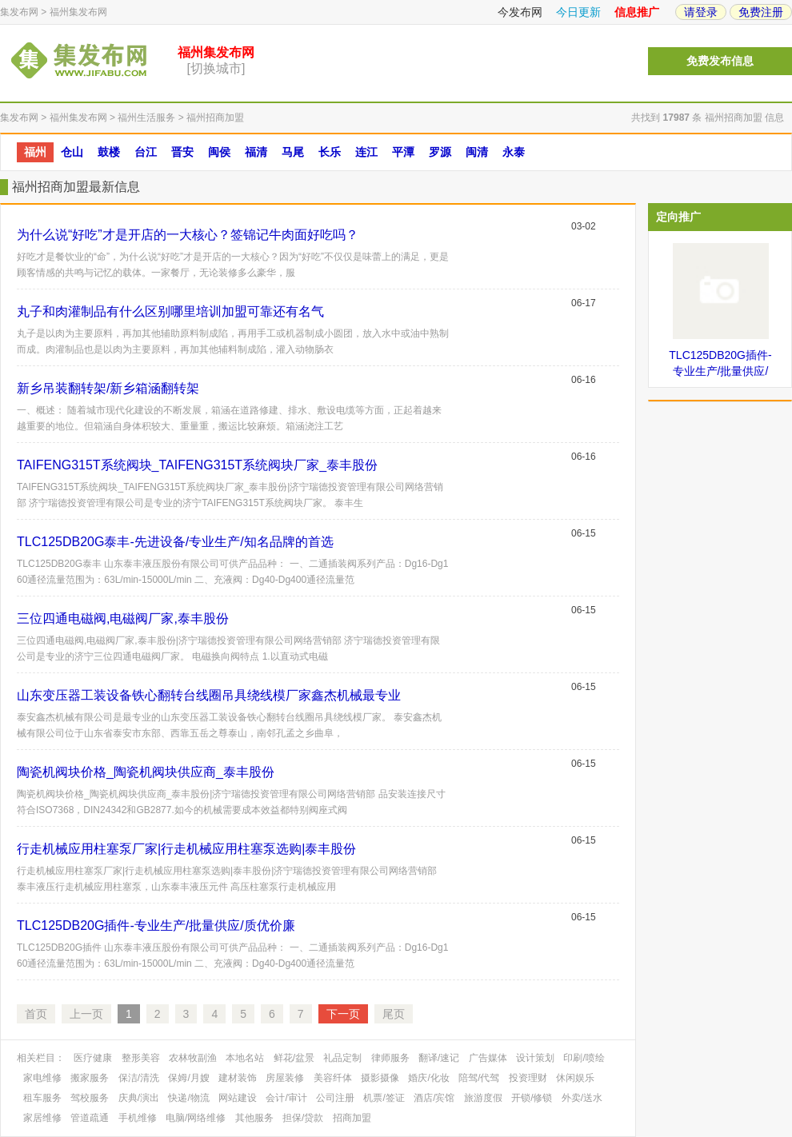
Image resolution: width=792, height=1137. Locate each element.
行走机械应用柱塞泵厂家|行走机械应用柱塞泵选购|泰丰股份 (186, 849)
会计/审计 (286, 1097)
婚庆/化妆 (428, 1077)
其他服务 (254, 1117)
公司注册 (335, 1097)
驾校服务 (89, 1097)
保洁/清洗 (138, 1077)
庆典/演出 (138, 1097)
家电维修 (42, 1077)
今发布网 (520, 12)
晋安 (182, 152)
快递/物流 (188, 1097)
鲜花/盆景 (294, 1057)
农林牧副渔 (193, 1057)
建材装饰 (237, 1077)
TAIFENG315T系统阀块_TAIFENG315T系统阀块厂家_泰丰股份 (197, 465)
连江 (366, 152)
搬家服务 (89, 1077)
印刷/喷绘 (583, 1057)
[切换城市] (216, 68)
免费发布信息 (720, 61)
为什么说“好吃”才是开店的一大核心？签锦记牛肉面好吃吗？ (187, 234)
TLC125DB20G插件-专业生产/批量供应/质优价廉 (156, 925)
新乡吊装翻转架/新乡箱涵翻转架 (108, 388)
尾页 (393, 1013)
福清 (256, 152)
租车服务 (42, 1097)
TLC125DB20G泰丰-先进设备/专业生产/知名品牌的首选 (175, 542)
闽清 (477, 152)
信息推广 (636, 12)
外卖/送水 (582, 1097)
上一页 (86, 1013)
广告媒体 (488, 1057)
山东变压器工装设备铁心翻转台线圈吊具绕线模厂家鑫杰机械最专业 (209, 695)
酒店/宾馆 (434, 1097)
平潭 (403, 152)
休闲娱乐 (575, 1077)
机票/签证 (383, 1097)
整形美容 (141, 1057)
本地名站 (245, 1057)
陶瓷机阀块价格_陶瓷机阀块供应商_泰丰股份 (145, 772)
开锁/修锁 (531, 1097)
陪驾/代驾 (478, 1077)
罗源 (440, 152)
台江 (145, 152)
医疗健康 (93, 1057)
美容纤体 (333, 1077)
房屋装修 (285, 1077)
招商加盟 (352, 1117)
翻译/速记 (438, 1057)
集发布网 (19, 12)
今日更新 (578, 12)
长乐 (329, 152)
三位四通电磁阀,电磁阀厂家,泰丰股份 (123, 618)
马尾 (293, 152)
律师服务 (390, 1057)
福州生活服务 (146, 117)
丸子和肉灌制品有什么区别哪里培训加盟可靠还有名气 (170, 311)
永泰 (513, 152)
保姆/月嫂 (188, 1077)
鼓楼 (109, 152)
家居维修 (42, 1117)
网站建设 (237, 1097)
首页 (36, 1013)
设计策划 (535, 1057)
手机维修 (137, 1117)
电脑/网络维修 (196, 1117)
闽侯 (219, 152)
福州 (35, 152)
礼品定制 (342, 1057)
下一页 (343, 1013)
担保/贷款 (302, 1117)
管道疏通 (89, 1117)
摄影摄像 (380, 1077)
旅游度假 (483, 1097)
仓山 (72, 152)
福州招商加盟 (215, 117)
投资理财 (528, 1077)
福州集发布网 (78, 12)
